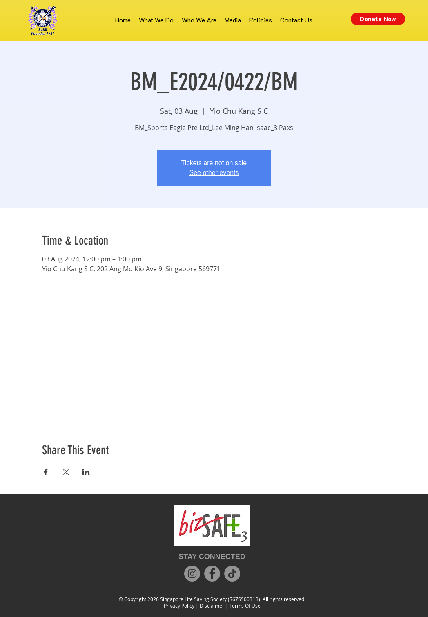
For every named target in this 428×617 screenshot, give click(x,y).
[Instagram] (192, 574)
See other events (214, 172)
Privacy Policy (179, 605)
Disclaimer (212, 605)
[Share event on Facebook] (46, 472)
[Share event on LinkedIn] (86, 472)
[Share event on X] (66, 472)
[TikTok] (232, 574)
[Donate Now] (378, 19)
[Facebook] (212, 574)
